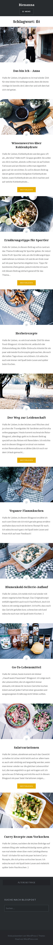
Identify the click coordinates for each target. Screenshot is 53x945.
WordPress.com (31, 939)
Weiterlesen (26, 190)
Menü (28, 11)
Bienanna (26, 5)
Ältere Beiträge (26, 882)
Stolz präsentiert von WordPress (22, 935)
